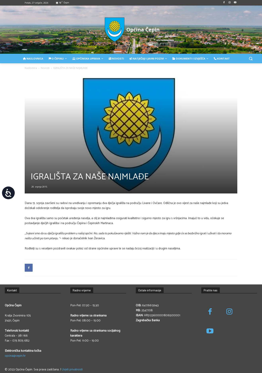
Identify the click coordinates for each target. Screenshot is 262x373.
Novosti (45, 68)
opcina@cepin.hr (15, 355)
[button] (250, 58)
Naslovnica (31, 68)
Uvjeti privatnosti (72, 369)
